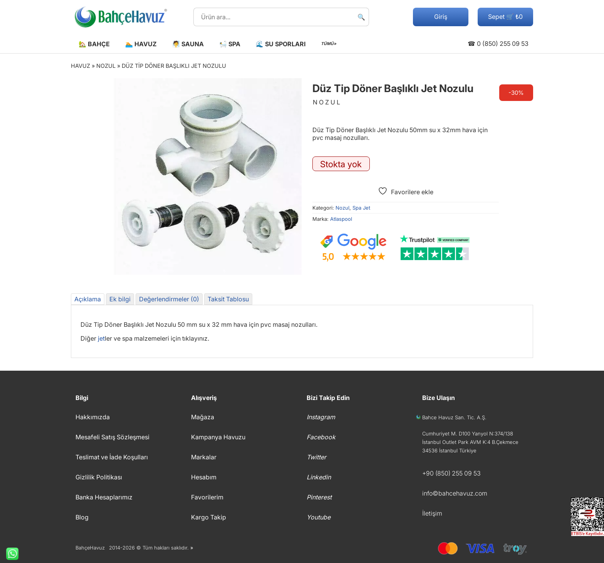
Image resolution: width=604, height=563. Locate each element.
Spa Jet (361, 208)
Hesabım (203, 477)
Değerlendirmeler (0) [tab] (169, 299)
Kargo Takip (208, 517)
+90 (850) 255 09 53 (451, 473)
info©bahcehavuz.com (454, 493)
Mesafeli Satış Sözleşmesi (112, 437)
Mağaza (202, 417)
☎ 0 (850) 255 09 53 (498, 43)
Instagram (321, 417)
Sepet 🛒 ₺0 (505, 16)
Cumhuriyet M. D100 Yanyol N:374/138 (467, 433)
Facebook (321, 437)
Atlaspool (341, 219)
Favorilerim (207, 497)
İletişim (432, 513)
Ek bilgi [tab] (120, 299)
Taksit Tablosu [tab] (228, 299)
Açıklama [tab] (87, 299)
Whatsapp (9, 554)
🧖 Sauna (188, 44)
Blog (82, 517)
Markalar (203, 457)
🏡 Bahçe (94, 44)
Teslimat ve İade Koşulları (112, 457)
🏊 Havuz (141, 44)
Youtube (319, 517)
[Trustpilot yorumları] (435, 248)
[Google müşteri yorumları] (353, 248)
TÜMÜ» (328, 43)
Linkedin (319, 477)
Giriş (440, 16)
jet (101, 338)
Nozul (106, 65)
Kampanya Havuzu (218, 437)
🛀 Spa (229, 44)
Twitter (316, 457)
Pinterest (319, 497)
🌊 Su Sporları (280, 44)
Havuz (80, 65)
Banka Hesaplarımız (104, 497)
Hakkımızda (93, 417)
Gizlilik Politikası (99, 477)
